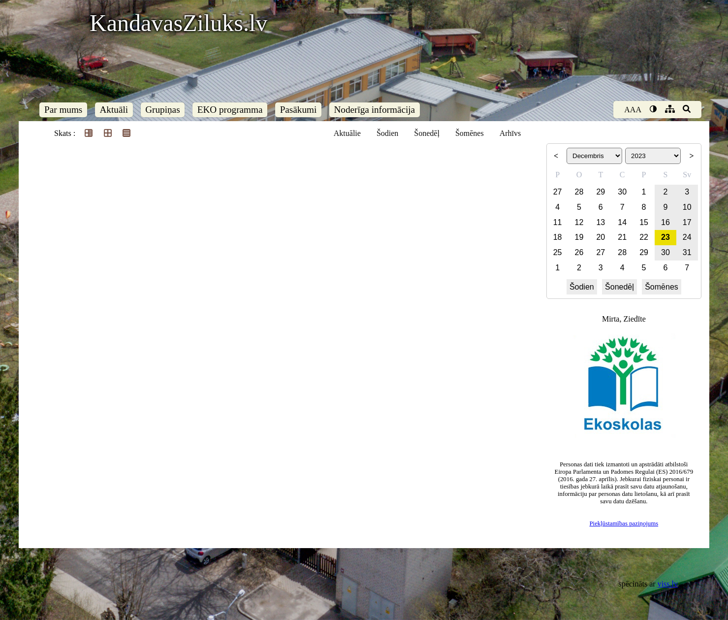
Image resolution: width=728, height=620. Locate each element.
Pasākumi (298, 109)
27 (557, 192)
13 (600, 222)
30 (622, 192)
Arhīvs (510, 133)
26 (579, 252)
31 (687, 252)
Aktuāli (114, 109)
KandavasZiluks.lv (178, 23)
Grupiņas (162, 109)
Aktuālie (347, 133)
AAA (632, 109)
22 (643, 237)
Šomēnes (469, 133)
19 (579, 237)
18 (557, 237)
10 (687, 207)
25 (557, 252)
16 (665, 222)
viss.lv (668, 584)
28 (579, 192)
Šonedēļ (427, 133)
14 (622, 222)
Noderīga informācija (374, 109)
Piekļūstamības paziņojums (623, 523)
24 (687, 237)
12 (579, 222)
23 (665, 237)
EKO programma (230, 109)
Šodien (387, 133)
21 (622, 237)
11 (557, 222)
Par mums (63, 109)
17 (687, 222)
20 (600, 237)
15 (643, 222)
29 (600, 192)
